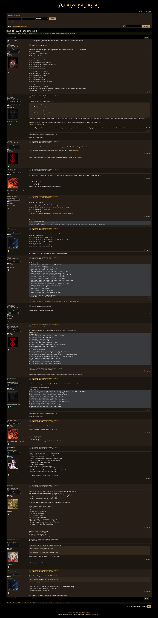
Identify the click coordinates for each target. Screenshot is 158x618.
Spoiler (31, 124)
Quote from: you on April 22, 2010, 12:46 (41, 101)
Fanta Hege (11, 447)
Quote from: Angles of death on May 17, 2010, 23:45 (45, 545)
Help (13, 31)
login (13, 15)
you (8, 44)
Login (29, 31)
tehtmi (41, 33)
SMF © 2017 (78, 612)
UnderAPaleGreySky (13, 539)
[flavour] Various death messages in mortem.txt (44, 44)
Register (35, 31)
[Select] (34, 219)
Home (9, 31)
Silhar (9, 257)
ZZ (8, 228)
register (18, 15)
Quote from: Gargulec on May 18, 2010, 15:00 (43, 576)
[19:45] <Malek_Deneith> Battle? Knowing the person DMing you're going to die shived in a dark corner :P (55, 301)
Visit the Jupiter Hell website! (20, 26)
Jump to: (129, 606)
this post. (76, 150)
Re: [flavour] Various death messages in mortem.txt (45, 95)
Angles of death (12, 169)
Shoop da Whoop (12, 196)
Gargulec (10, 485)
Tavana (9, 141)
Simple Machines (85, 612)
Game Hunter (46, 33)
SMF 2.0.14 (71, 612)
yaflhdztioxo (11, 305)
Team (24, 31)
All (15, 38)
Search (18, 31)
